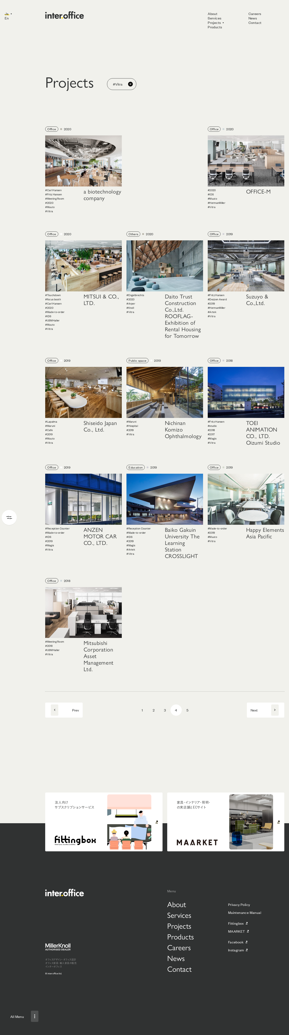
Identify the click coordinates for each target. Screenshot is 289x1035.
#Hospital (132, 426)
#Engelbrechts (135, 295)
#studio (212, 426)
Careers (254, 13)
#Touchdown (53, 295)
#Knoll (130, 307)
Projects (214, 22)
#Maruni (50, 426)
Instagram (236, 949)
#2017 (211, 434)
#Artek (212, 312)
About (212, 13)
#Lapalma (51, 421)
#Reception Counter (57, 528)
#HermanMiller (216, 203)
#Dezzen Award (217, 299)
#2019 (211, 303)
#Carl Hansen (53, 190)
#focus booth (53, 299)
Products (215, 27)
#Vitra (49, 211)
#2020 (49, 203)
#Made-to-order (54, 312)
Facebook (236, 941)
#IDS (211, 194)
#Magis (212, 438)
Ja (7, 13)
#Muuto (50, 207)
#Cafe (49, 430)
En (7, 18)
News (252, 18)
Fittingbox (236, 923)
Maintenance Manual (244, 912)
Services (214, 18)
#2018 (211, 430)
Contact (255, 22)
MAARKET (236, 931)
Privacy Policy (239, 904)
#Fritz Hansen (53, 194)
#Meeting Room (54, 198)
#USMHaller (52, 320)
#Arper (130, 303)
